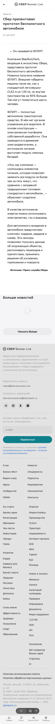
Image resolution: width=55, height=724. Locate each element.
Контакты (33, 497)
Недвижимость (37, 533)
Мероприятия (35, 484)
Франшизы (9, 523)
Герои (6, 543)
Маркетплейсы (37, 512)
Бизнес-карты (10, 572)
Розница (33, 564)
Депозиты (8, 593)
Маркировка (36, 603)
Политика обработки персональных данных (27, 678)
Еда (31, 559)
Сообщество (9, 491)
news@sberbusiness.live (16, 385)
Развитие (8, 552)
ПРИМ (6, 497)
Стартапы (34, 658)
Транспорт (35, 528)
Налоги (33, 584)
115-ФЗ (33, 619)
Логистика (9, 588)
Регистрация (10, 517)
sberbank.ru (10, 705)
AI (30, 663)
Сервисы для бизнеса (10, 565)
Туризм (33, 554)
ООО (31, 624)
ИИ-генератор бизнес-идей (37, 651)
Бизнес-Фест (10, 471)
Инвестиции (9, 533)
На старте (8, 506)
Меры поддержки (39, 614)
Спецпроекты (35, 471)
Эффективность (11, 613)
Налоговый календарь (35, 591)
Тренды (7, 538)
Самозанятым (35, 491)
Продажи (8, 577)
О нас (6, 465)
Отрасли (33, 506)
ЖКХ (31, 549)
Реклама (8, 582)
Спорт (6, 628)
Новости (7, 14)
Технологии (35, 644)
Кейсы (6, 598)
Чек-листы (9, 528)
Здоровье (8, 618)
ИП (30, 630)
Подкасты (33, 478)
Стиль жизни (10, 607)
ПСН (31, 635)
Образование (10, 634)
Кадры (6, 558)
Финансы (34, 579)
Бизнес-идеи (10, 512)
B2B (31, 543)
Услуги (32, 523)
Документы (35, 609)
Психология (9, 623)
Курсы (6, 484)
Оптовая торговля (39, 538)
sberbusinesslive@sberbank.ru (20, 398)
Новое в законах (38, 573)
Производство (37, 517)
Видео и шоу (10, 478)
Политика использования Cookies (21, 673)
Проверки (34, 598)
